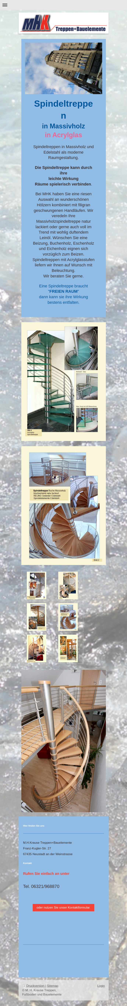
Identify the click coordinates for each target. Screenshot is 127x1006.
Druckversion (33, 986)
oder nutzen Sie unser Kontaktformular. (63, 907)
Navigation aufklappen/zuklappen (63, 5)
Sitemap (52, 986)
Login (101, 986)
